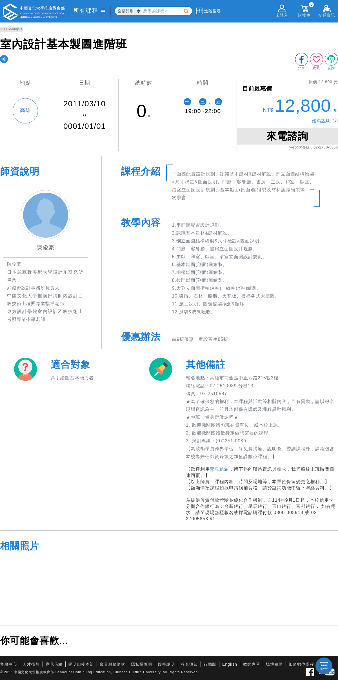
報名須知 (189, 664)
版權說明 (166, 664)
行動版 (210, 664)
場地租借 (274, 664)
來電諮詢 (287, 136)
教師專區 (251, 664)
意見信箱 (219, 469)
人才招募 (31, 664)
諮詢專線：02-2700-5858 (313, 147)
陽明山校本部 (81, 664)
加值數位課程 (301, 664)
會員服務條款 (112, 664)
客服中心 (8, 664)
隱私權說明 (141, 664)
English (229, 664)
